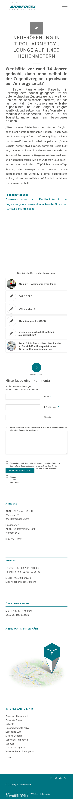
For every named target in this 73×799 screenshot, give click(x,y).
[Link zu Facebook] (51, 778)
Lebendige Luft (13, 731)
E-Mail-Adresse (51, 407)
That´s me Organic (15, 747)
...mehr (9, 757)
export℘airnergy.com (25, 581)
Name (47, 396)
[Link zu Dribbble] (65, 778)
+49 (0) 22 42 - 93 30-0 (27, 568)
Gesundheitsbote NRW (17, 728)
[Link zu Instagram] (55, 778)
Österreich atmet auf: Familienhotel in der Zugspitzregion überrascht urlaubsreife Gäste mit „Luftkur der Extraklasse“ (37, 204)
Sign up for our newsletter (14, 480)
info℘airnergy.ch (22, 577)
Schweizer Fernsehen (17, 739)
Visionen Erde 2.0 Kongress (20, 751)
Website (47, 417)
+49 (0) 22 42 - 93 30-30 (27, 571)
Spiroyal (10, 743)
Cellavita (10, 724)
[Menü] (63, 6)
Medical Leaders (14, 735)
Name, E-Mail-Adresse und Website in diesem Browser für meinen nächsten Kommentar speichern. (38, 429)
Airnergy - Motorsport (17, 716)
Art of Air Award (14, 720)
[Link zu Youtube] (60, 778)
